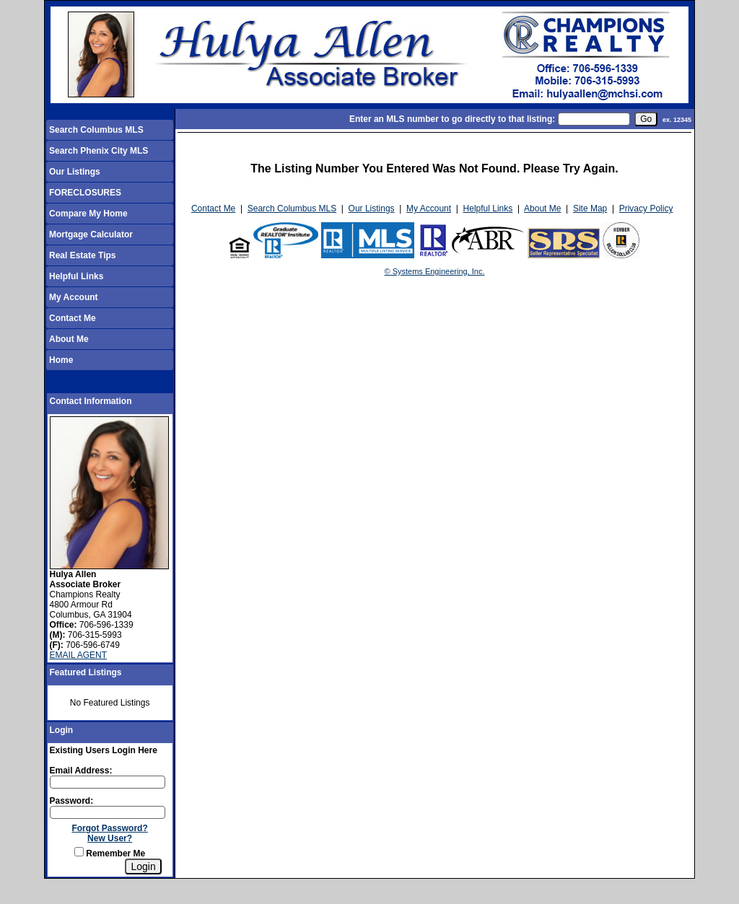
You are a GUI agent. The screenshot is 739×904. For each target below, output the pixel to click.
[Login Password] (107, 812)
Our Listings (74, 172)
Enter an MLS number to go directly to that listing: (452, 119)
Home (61, 360)
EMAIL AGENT (79, 655)
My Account (73, 297)
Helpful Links (76, 276)
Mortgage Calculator (91, 234)
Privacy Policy (646, 208)
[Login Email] (107, 782)
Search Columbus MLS (96, 130)
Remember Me (109, 853)
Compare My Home (88, 214)
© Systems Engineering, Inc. (435, 271)
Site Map (590, 208)
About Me (69, 339)
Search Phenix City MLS (98, 151)
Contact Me (72, 318)
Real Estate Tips (82, 255)
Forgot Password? (109, 828)
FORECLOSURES (85, 193)
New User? (109, 838)
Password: (72, 801)
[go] (645, 119)
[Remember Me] (79, 851)
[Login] (143, 866)
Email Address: (81, 770)
